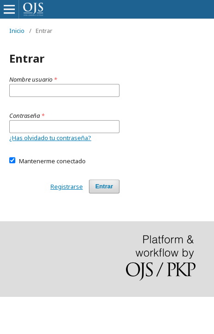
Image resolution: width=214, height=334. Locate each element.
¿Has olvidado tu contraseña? (50, 138)
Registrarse (66, 186)
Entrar (104, 186)
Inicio (17, 30)
